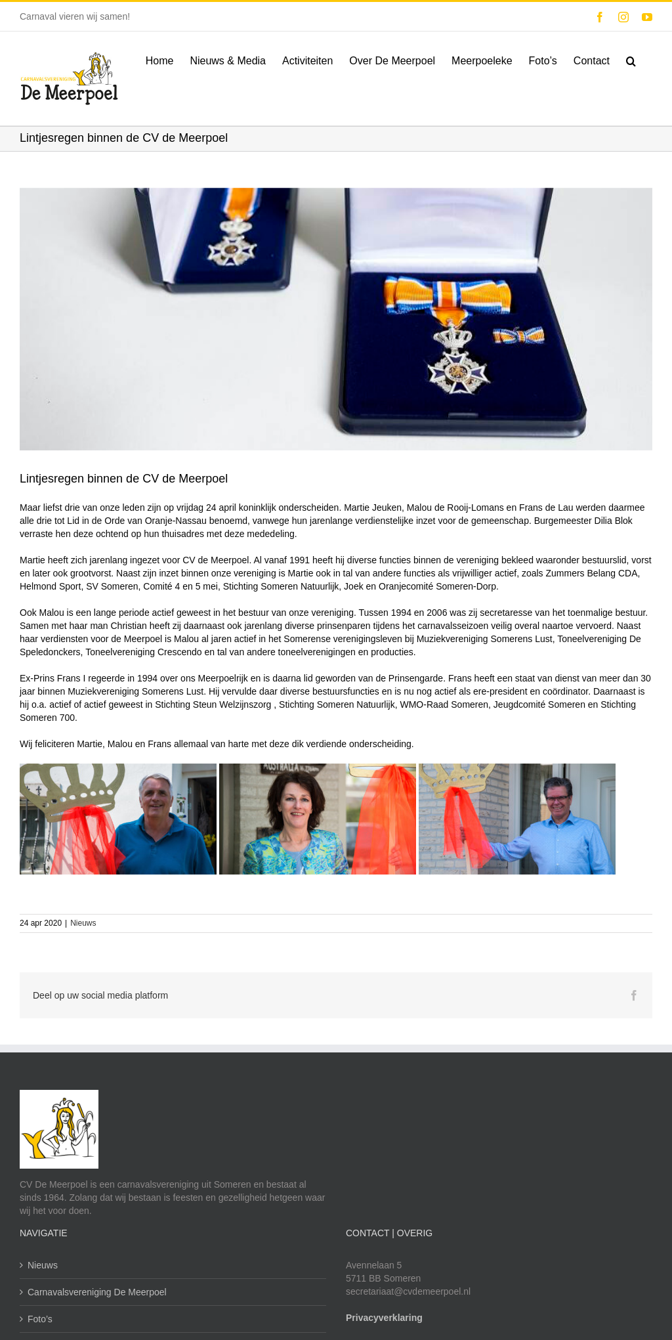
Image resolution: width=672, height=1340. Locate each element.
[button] (631, 60)
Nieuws (83, 922)
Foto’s (40, 1319)
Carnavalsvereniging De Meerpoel (97, 1292)
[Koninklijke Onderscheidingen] (336, 326)
